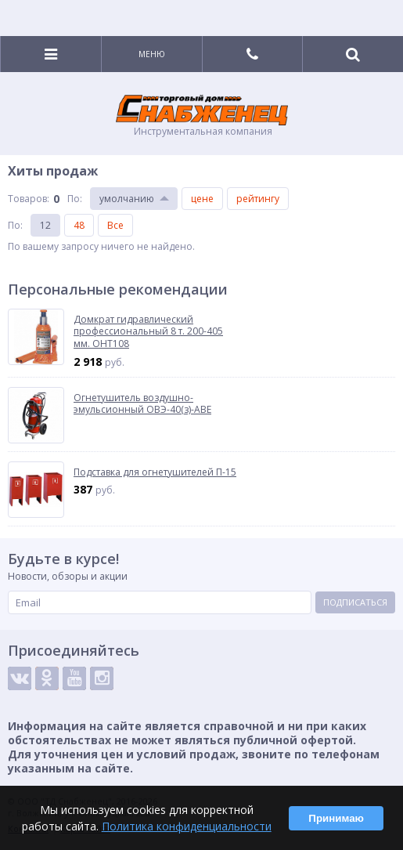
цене (202, 198)
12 (45, 225)
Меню (152, 54)
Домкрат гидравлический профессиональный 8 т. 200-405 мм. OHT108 (148, 331)
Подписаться (355, 602)
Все (115, 225)
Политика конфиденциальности (187, 826)
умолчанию (126, 198)
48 (79, 225)
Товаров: (28, 198)
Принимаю (336, 818)
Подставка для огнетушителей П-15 (155, 472)
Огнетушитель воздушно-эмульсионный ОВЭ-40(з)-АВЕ (142, 404)
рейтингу (257, 198)
